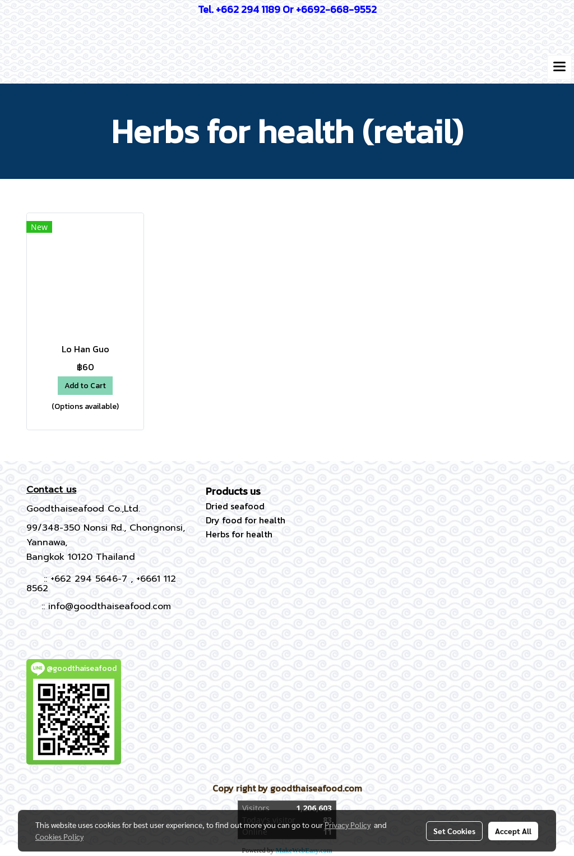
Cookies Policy (59, 836)
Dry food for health (245, 520)
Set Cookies (454, 831)
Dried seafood (235, 506)
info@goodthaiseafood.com (109, 606)
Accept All (513, 831)
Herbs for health (239, 534)
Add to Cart (85, 386)
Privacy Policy (348, 825)
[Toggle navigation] (559, 67)
